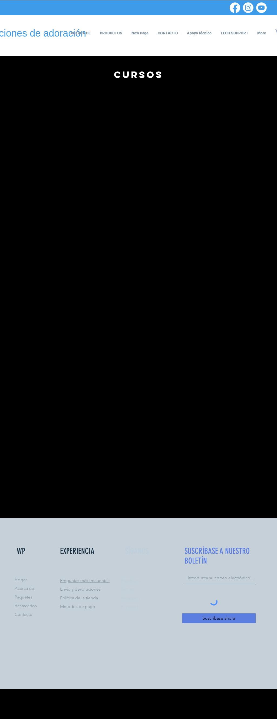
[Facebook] (235, 7)
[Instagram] (248, 7)
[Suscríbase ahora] (219, 618)
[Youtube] (261, 7)
